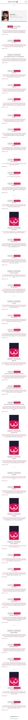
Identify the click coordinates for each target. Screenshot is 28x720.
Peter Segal (15, 319)
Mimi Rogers (21, 187)
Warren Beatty (10, 490)
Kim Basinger (17, 333)
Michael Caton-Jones (14, 603)
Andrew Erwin (15, 147)
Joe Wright (7, 692)
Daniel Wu (6, 45)
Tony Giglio (11, 204)
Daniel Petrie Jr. (12, 588)
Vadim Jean (12, 274)
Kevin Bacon (19, 648)
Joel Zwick (11, 333)
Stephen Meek (12, 119)
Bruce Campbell (23, 476)
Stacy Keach (4, 477)
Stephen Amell (17, 30)
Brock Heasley (15, 102)
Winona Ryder (23, 259)
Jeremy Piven (4, 89)
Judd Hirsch (21, 74)
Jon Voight (8, 148)
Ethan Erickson (21, 231)
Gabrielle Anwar (19, 460)
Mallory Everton (6, 120)
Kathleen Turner (8, 618)
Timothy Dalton (23, 305)
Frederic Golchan (12, 460)
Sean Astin (8, 59)
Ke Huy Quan (20, 44)
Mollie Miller (16, 691)
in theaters (10, 26)
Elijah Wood (24, 375)
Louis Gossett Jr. (5, 590)
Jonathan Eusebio (13, 44)
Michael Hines (14, 58)
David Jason (18, 274)
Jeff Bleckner (13, 648)
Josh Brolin (24, 705)
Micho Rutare (11, 243)
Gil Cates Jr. (11, 187)
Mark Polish (4, 260)
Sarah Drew (21, 163)
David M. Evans (14, 289)
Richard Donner (13, 705)
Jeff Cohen (4, 706)
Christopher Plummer (15, 546)
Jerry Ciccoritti (16, 434)
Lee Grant (15, 634)
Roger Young (12, 305)
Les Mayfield (15, 572)
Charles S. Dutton (5, 559)
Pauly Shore (6, 573)
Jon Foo (16, 204)
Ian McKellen (4, 376)
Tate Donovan (7, 604)
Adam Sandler (21, 319)
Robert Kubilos (14, 517)
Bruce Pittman (14, 545)
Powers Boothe (7, 290)
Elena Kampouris (19, 88)
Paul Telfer (18, 305)
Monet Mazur (4, 244)
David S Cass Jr (14, 231)
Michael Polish (16, 259)
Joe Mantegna (8, 435)
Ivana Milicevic (6, 363)
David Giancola (11, 476)
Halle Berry (22, 490)
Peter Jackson (11, 375)
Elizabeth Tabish (10, 104)
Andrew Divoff (23, 588)
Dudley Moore (21, 662)
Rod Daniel (15, 662)
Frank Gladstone (18, 176)
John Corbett (22, 333)
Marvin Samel (15, 74)
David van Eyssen (15, 362)
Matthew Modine (23, 603)
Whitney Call (11, 120)
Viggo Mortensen (19, 375)
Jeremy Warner (17, 119)
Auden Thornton (23, 30)
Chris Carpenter (18, 133)
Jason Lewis (4, 461)
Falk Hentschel (20, 204)
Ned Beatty (24, 558)
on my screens (17, 26)
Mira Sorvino (23, 133)
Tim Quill (7, 635)
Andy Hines (11, 30)
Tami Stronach (20, 58)
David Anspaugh (13, 558)
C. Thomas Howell (23, 147)
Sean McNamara (11, 88)
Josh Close (4, 31)
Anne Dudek (8, 232)
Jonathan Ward (5, 649)
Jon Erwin (11, 147)
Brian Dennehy (8, 518)
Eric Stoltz (3, 604)
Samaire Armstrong (22, 243)
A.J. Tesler (12, 133)
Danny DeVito (14, 617)
